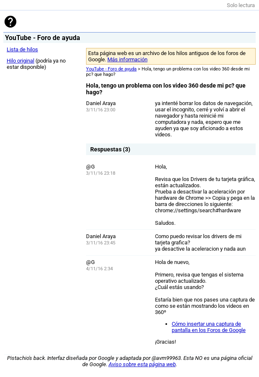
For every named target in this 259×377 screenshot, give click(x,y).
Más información (127, 59)
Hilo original (20, 61)
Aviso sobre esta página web (142, 364)
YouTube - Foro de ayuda (111, 69)
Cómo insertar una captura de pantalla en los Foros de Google (209, 327)
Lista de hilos (22, 49)
